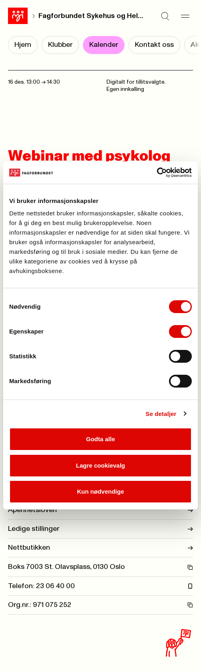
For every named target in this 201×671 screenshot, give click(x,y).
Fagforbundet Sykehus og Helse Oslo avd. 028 (91, 16)
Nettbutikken (100, 547)
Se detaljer (161, 413)
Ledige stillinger (100, 528)
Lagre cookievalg (100, 465)
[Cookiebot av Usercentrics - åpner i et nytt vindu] (157, 172)
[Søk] (165, 16)
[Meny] (185, 16)
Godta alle (100, 439)
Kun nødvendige (100, 491)
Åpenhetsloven (100, 510)
